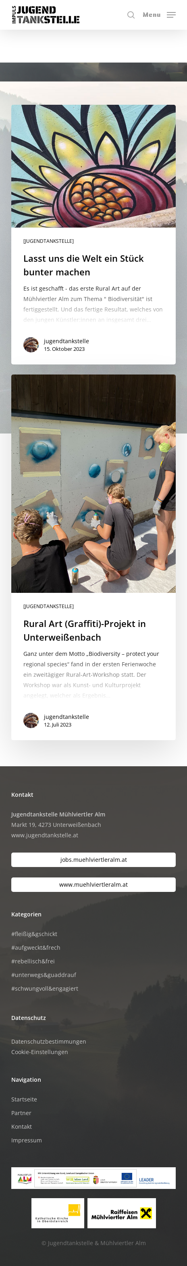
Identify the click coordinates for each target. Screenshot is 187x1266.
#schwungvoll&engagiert (44, 988)
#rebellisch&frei (33, 961)
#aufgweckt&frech (35, 947)
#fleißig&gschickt (34, 934)
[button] (159, 14)
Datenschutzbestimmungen (48, 1041)
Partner (21, 1113)
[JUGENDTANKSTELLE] (48, 241)
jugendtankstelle (66, 341)
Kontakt (21, 1126)
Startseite (24, 1099)
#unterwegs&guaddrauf (43, 975)
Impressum (26, 1140)
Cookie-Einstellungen (39, 1052)
